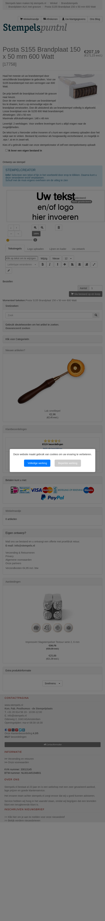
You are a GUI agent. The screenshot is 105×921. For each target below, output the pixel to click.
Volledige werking (37, 463)
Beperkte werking (67, 463)
